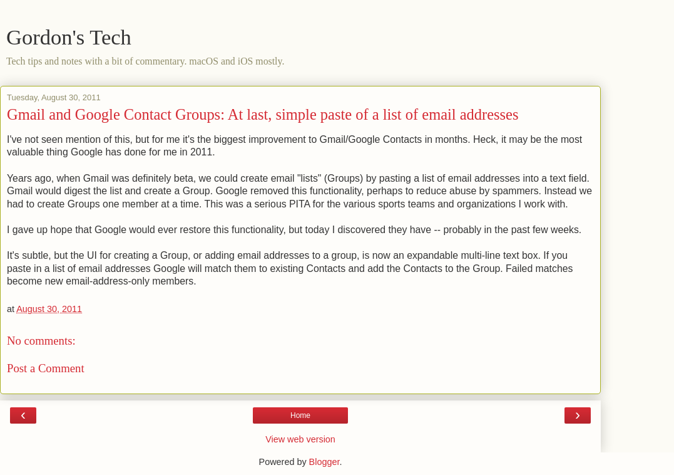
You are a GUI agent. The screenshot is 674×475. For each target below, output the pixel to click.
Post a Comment (45, 368)
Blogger (324, 462)
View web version (300, 439)
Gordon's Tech (68, 37)
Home (300, 415)
